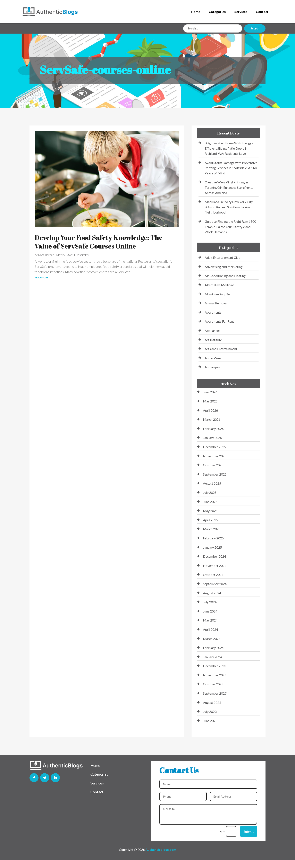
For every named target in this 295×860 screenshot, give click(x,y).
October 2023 (213, 684)
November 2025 (214, 456)
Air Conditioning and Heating (225, 276)
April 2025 (210, 520)
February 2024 (213, 648)
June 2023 (210, 721)
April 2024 (210, 629)
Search (254, 28)
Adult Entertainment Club (223, 257)
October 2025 (213, 465)
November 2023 (214, 675)
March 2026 (211, 419)
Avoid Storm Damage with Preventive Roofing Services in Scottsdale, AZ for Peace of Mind (231, 168)
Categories (217, 12)
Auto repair (213, 367)
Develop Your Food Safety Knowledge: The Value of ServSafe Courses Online (98, 241)
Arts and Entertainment (221, 349)
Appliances (212, 330)
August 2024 (212, 593)
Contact (262, 12)
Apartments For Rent (219, 321)
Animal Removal (216, 303)
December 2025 (214, 447)
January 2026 (212, 438)
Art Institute (213, 340)
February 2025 (213, 538)
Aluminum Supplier (218, 294)
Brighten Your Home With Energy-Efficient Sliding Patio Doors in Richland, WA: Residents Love (229, 148)
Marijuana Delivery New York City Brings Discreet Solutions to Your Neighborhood (229, 207)
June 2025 (210, 502)
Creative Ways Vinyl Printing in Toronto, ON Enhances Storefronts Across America (229, 187)
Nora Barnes (46, 255)
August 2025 (212, 483)
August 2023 (212, 702)
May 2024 (210, 620)
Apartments (213, 312)
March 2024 (211, 639)
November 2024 (214, 565)
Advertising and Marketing (224, 267)
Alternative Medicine (219, 285)
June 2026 (210, 392)
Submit (249, 831)
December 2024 (214, 556)
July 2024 (210, 602)
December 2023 (214, 666)
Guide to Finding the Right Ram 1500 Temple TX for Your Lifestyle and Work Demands (230, 226)
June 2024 (210, 611)
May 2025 (210, 511)
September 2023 (215, 693)
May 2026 (210, 401)
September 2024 (215, 584)
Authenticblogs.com (160, 849)
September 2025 (215, 474)
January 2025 (212, 547)
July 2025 (210, 492)
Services (240, 12)
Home (195, 12)
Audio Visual (213, 358)
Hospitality (82, 255)
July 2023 (210, 711)
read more (41, 277)
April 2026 (210, 410)
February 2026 (213, 429)
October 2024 (213, 574)
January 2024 (212, 657)
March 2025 (211, 529)
